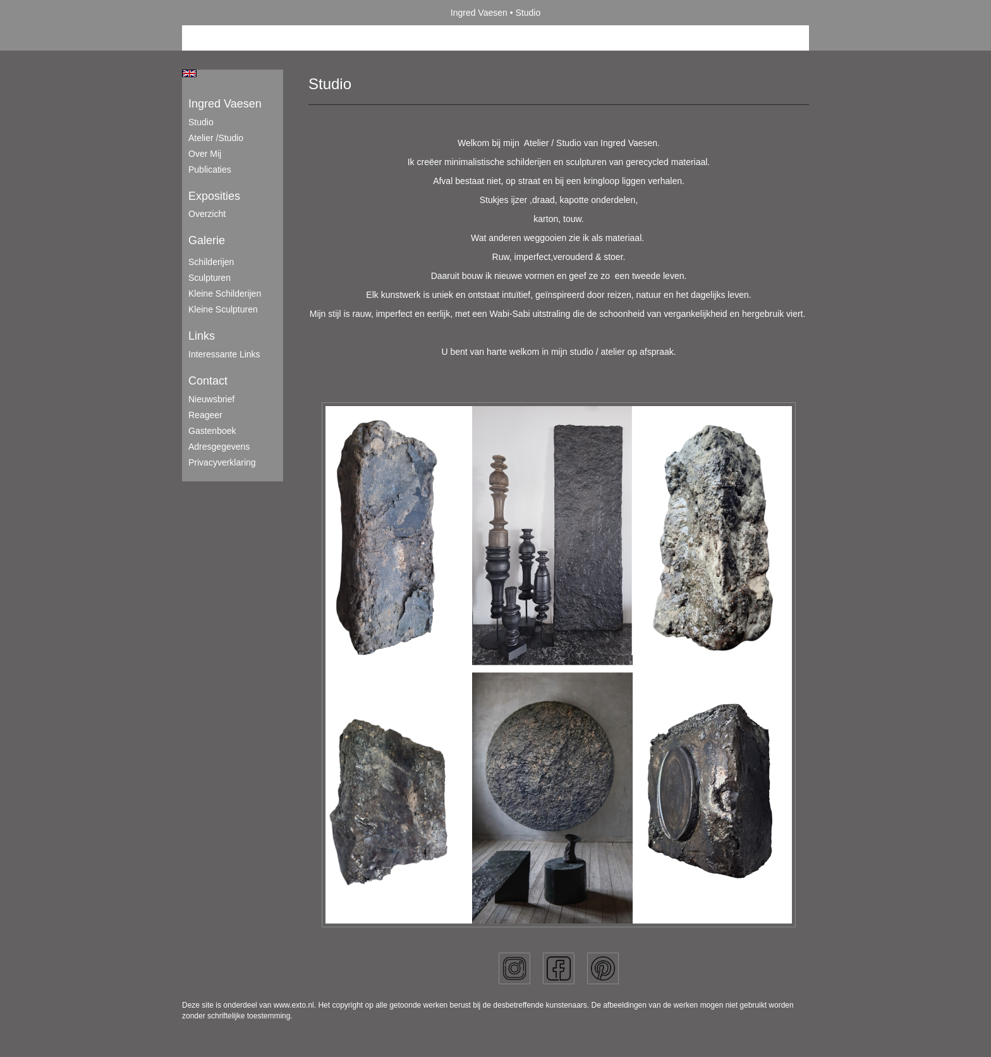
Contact (208, 380)
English (189, 73)
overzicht (207, 214)
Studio (201, 122)
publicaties (209, 169)
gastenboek (212, 431)
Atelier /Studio (215, 138)
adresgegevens (219, 447)
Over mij (204, 154)
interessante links (224, 354)
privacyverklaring (222, 462)
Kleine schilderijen (224, 293)
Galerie (206, 240)
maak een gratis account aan (305, 38)
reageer (205, 415)
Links (201, 336)
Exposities (214, 196)
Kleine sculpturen (223, 309)
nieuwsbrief (211, 399)
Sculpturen (209, 278)
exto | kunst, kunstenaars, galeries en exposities (217, 12)
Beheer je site (209, 38)
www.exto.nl (294, 1005)
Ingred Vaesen (479, 13)
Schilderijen (211, 262)
